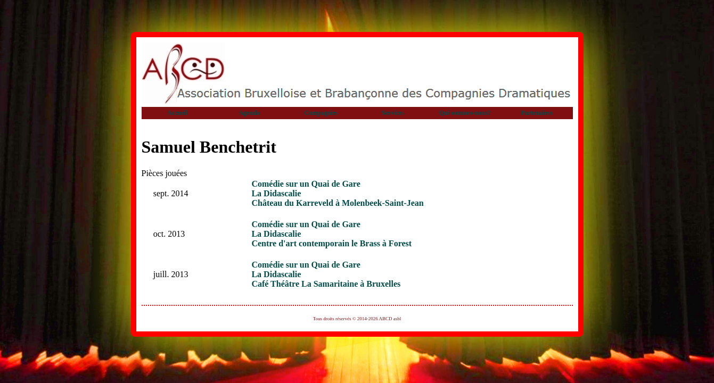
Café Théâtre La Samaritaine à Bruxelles (325, 283)
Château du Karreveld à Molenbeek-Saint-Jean (337, 202)
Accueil (177, 112)
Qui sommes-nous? (464, 112)
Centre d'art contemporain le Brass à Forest (331, 243)
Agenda (249, 112)
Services (393, 112)
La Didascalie (276, 193)
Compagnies (321, 112)
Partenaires (536, 112)
